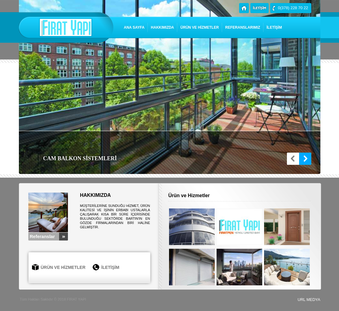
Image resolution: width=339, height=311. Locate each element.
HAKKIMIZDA (162, 27)
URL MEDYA (309, 299)
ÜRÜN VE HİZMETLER (199, 27)
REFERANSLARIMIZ (242, 27)
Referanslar (42, 236)
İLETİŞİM (274, 27)
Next (305, 159)
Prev (293, 159)
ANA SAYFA (134, 27)
